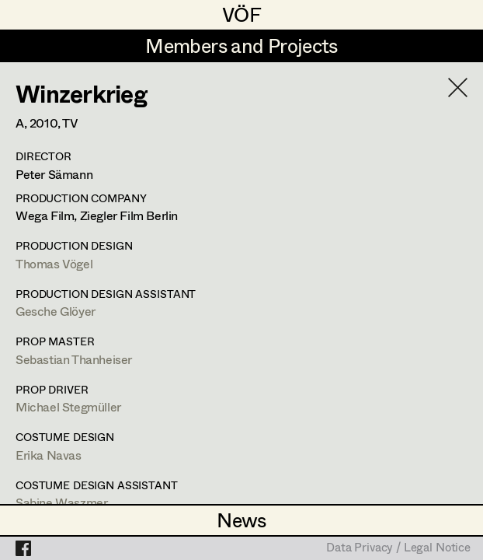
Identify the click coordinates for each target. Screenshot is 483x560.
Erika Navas (49, 454)
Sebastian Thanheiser (74, 359)
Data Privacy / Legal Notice (398, 548)
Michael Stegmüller (68, 406)
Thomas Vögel (54, 263)
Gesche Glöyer (56, 310)
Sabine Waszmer (61, 502)
